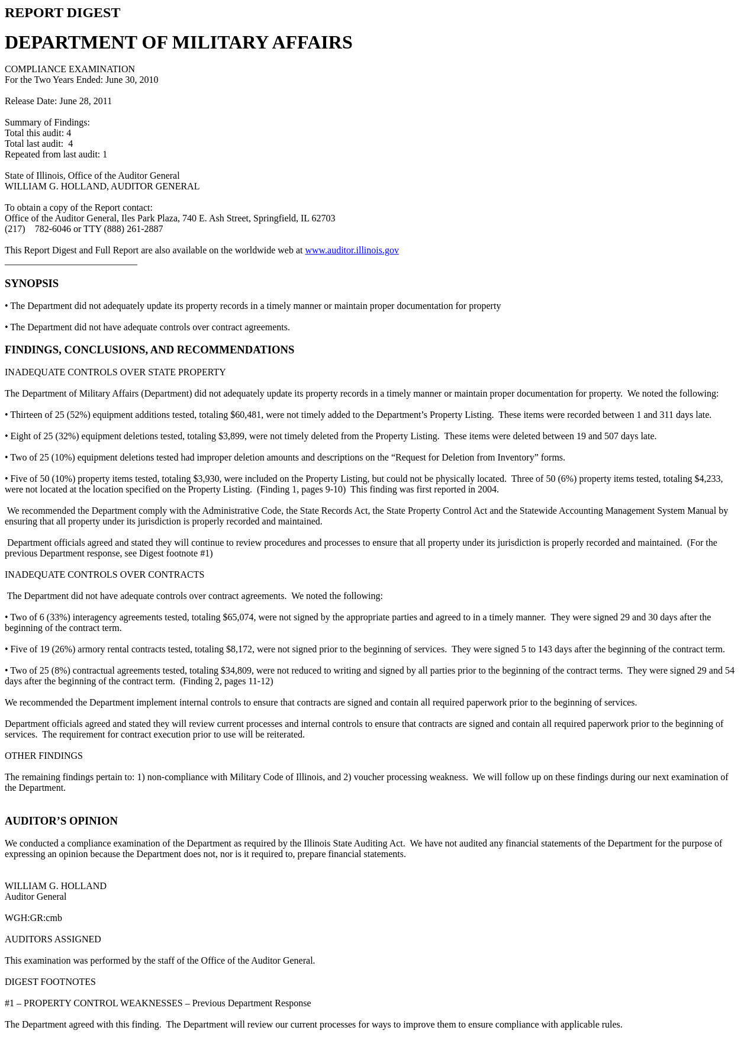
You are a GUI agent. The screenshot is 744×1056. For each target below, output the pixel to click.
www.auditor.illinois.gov (352, 250)
